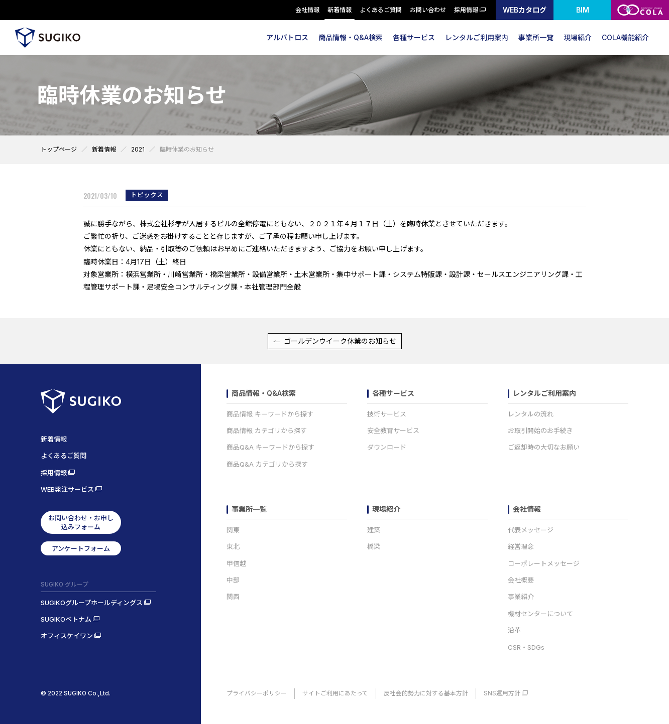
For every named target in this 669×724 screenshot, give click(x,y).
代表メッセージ (530, 530)
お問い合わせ (428, 10)
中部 (233, 580)
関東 (233, 530)
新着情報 (340, 10)
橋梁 (373, 546)
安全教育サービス (393, 430)
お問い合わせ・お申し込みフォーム (81, 522)
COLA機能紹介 (625, 37)
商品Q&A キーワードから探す (270, 447)
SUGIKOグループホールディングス (92, 603)
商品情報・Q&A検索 (350, 37)
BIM (582, 10)
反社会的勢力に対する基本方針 (426, 693)
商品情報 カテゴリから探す (267, 430)
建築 (373, 530)
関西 (233, 597)
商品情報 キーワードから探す (270, 414)
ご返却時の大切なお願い (544, 447)
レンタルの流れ (530, 414)
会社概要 (521, 580)
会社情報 (308, 10)
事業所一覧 (535, 37)
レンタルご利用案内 (476, 37)
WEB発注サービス (67, 489)
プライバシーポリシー (257, 693)
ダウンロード (386, 447)
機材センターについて (540, 614)
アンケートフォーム (81, 548)
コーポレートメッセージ (544, 563)
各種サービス (414, 37)
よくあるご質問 (381, 10)
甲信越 (236, 563)
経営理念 (521, 546)
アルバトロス (287, 37)
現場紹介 (578, 37)
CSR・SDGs (526, 647)
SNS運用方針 (502, 693)
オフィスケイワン (67, 636)
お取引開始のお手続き (540, 430)
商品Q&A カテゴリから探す (267, 464)
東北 (233, 546)
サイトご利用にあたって (335, 693)
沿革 (514, 630)
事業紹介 (521, 597)
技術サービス (386, 414)
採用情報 (467, 10)
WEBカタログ (524, 10)
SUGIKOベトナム (66, 619)
